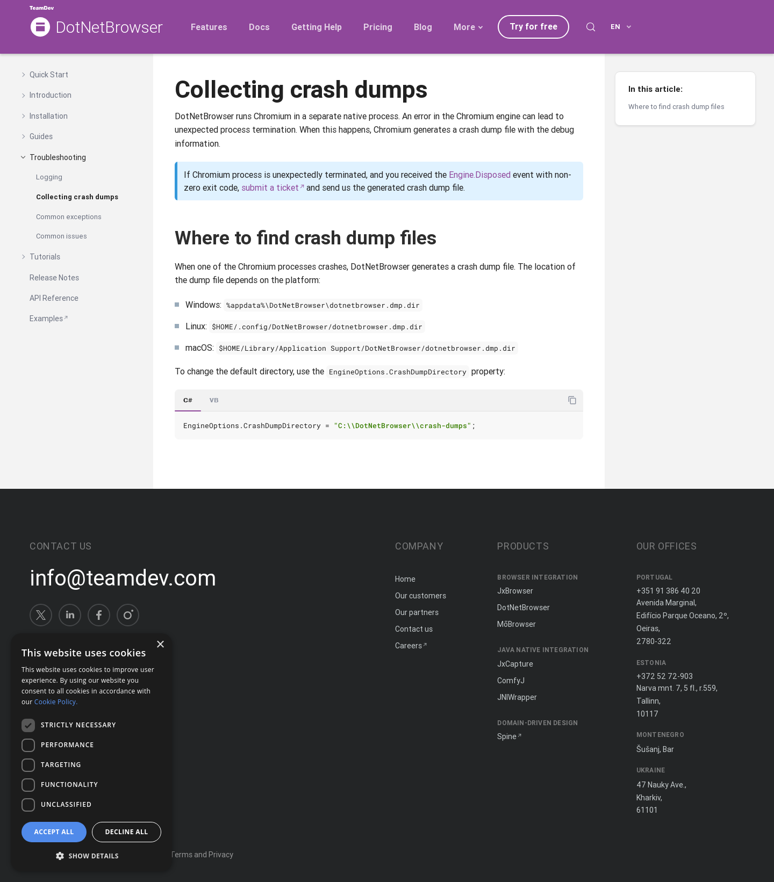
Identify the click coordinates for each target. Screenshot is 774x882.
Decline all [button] (126, 831)
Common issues (61, 236)
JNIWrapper (517, 697)
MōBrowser (516, 624)
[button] (91, 855)
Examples (46, 318)
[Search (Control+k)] (590, 27)
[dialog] (91, 752)
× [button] (160, 645)
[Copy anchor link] (448, 237)
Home (405, 579)
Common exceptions (69, 216)
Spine (507, 736)
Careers (408, 645)
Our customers (420, 596)
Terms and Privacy (201, 854)
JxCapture (515, 664)
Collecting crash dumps (77, 196)
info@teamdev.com (123, 578)
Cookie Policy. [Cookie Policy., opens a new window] (56, 701)
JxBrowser (515, 591)
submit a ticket (270, 187)
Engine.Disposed (480, 174)
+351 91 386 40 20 (668, 591)
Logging (49, 177)
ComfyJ (511, 680)
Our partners (417, 612)
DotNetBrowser (109, 27)
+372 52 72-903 (664, 676)
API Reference (54, 298)
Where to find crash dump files (676, 106)
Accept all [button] (54, 831)
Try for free (533, 26)
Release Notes (54, 278)
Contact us (414, 629)
